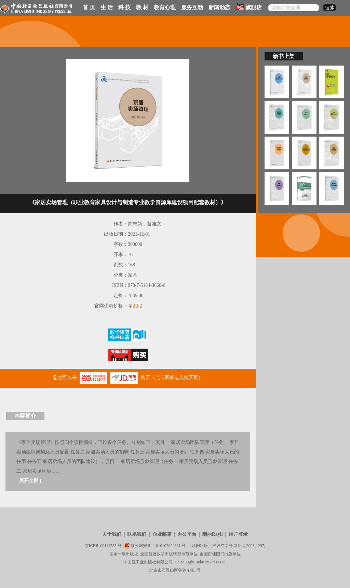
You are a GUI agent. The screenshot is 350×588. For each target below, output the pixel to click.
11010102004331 (166, 545)
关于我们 (111, 534)
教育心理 (165, 7)
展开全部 (28, 480)
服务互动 (192, 7)
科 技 (124, 7)
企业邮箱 (162, 534)
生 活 (106, 7)
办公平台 (187, 534)
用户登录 (238, 534)
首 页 (89, 7)
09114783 (108, 545)
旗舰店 (249, 6)
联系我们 (136, 534)
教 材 (142, 7)
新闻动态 (219, 7)
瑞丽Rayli (212, 534)
